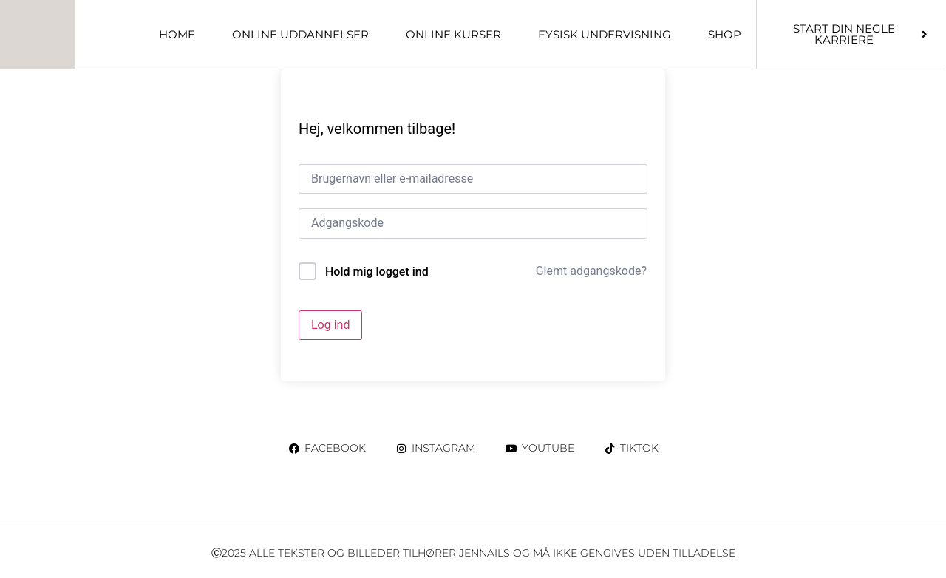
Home (177, 34)
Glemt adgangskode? (591, 271)
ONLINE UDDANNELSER (300, 34)
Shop (724, 34)
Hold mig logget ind (377, 272)
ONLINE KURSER (453, 34)
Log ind (330, 325)
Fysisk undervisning (604, 34)
